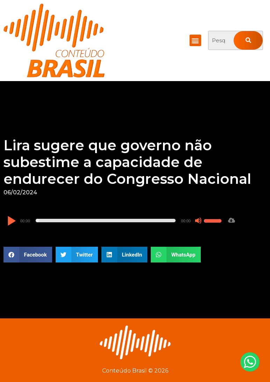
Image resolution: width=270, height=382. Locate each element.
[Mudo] (198, 220)
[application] (115, 221)
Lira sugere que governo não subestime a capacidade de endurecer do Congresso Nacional (127, 162)
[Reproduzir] (11, 221)
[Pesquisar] (248, 40)
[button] (195, 40)
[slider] (106, 220)
